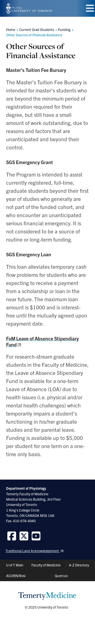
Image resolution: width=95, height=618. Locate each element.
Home (10, 29)
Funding (64, 29)
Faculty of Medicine (46, 565)
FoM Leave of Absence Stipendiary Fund (42, 341)
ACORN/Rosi (15, 575)
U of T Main (14, 565)
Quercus (61, 575)
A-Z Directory (79, 565)
